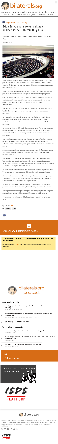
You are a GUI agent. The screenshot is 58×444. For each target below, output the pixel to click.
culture (8, 208)
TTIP (14, 208)
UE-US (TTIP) (22, 23)
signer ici (18, 244)
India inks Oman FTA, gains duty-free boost (16, 321)
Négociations (10, 23)
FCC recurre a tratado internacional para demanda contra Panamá (22, 344)
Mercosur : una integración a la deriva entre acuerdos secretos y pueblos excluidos (28, 331)
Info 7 (12, 205)
